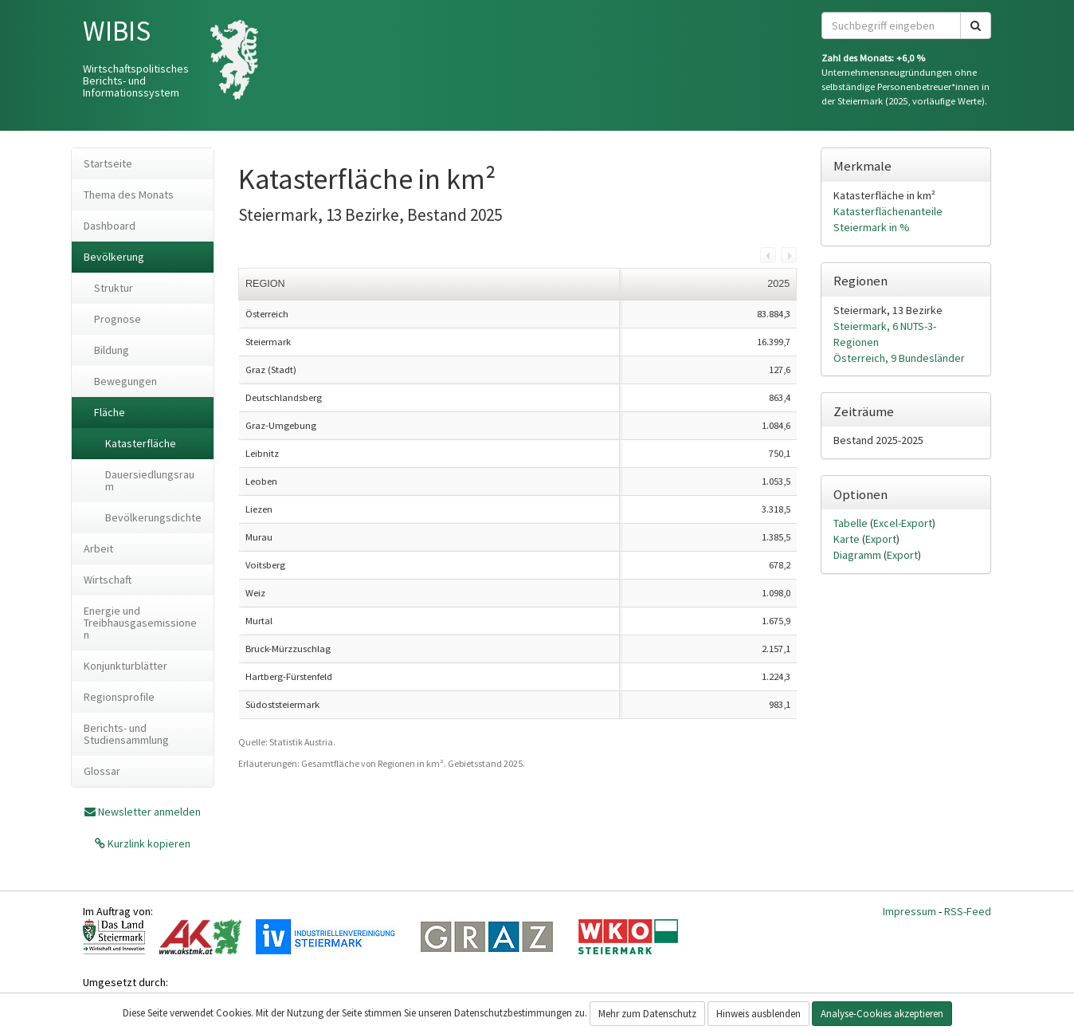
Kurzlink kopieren (147, 843)
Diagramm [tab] (858, 555)
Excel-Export (902, 523)
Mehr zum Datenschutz (647, 1013)
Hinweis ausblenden (758, 1013)
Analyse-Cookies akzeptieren (882, 1013)
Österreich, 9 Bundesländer (899, 358)
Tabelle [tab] (851, 523)
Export (880, 539)
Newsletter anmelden (149, 811)
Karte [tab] (847, 539)
